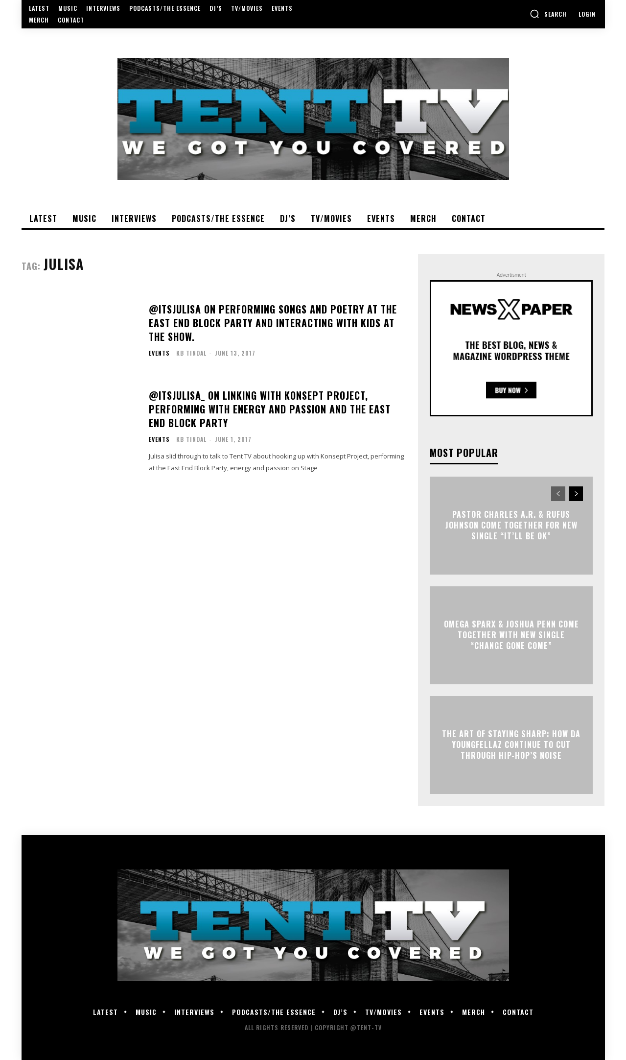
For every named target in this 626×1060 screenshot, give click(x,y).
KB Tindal (191, 353)
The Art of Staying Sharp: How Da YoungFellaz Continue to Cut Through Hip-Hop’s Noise (511, 745)
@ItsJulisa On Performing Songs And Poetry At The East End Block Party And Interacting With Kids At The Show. (273, 323)
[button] (548, 14)
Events (159, 353)
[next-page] (576, 493)
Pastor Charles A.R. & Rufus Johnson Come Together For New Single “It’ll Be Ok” (511, 525)
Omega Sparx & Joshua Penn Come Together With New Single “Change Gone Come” (511, 635)
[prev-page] (558, 493)
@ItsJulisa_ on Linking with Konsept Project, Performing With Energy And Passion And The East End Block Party (270, 409)
